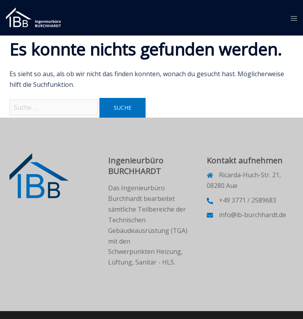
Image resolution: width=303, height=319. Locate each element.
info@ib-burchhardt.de (252, 214)
